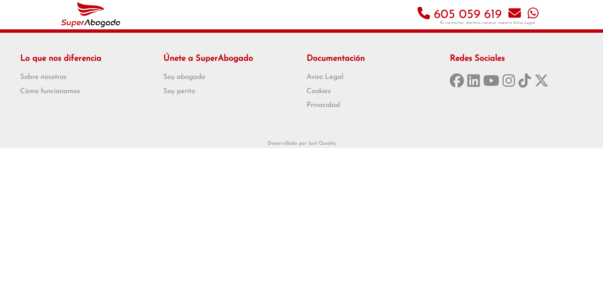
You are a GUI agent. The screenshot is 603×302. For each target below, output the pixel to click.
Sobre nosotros (43, 77)
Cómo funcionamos (50, 91)
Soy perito (179, 91)
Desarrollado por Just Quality (302, 143)
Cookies (319, 91)
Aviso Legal (524, 23)
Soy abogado (184, 77)
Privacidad (323, 105)
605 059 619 (459, 14)
